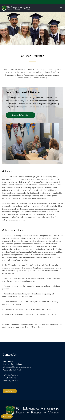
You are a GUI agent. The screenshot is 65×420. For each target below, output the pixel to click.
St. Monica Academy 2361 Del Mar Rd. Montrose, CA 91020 (11, 378)
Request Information (20, 115)
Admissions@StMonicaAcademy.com (17, 367)
